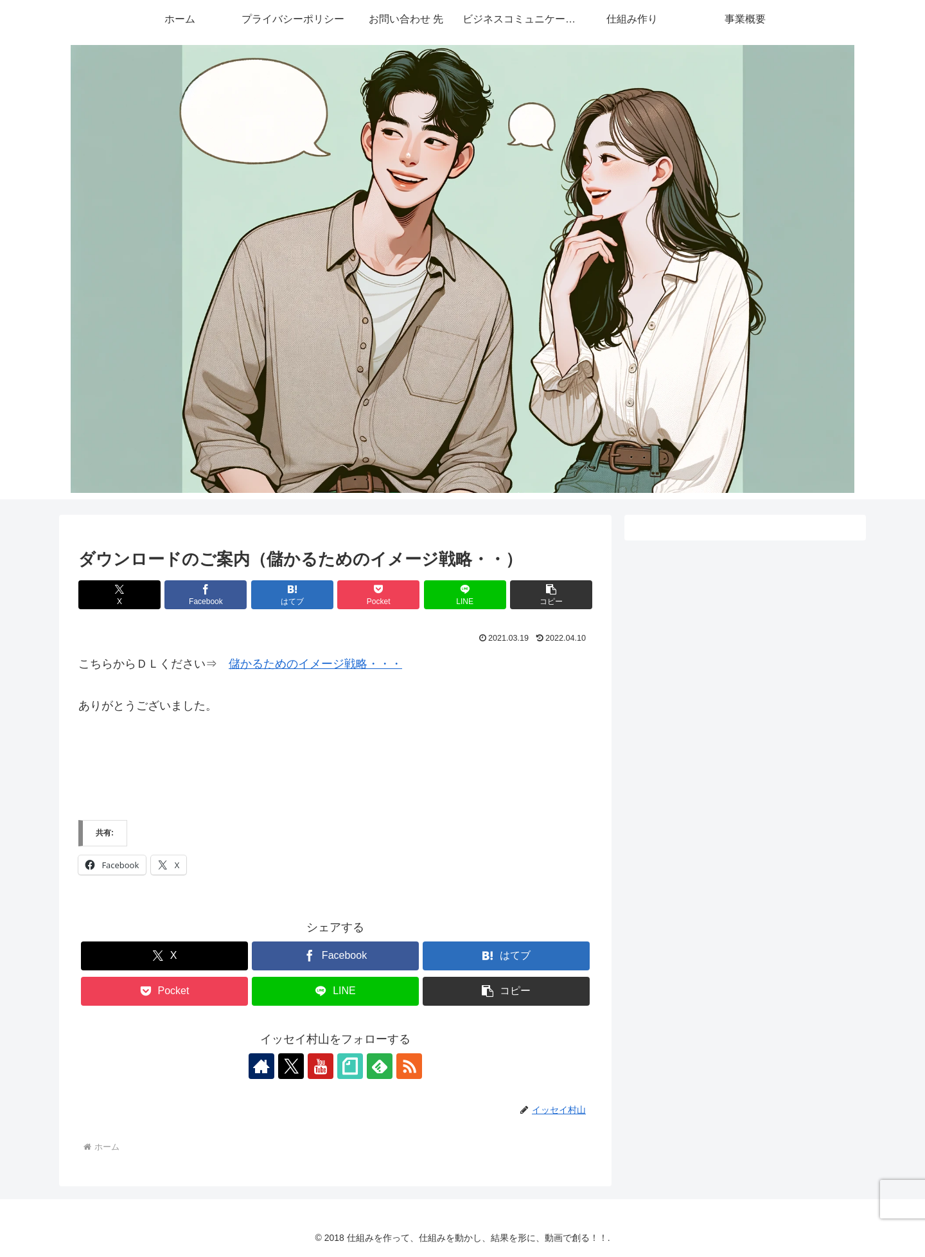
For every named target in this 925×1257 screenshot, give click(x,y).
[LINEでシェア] (465, 594)
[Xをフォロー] (291, 1066)
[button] (551, 594)
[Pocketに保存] (378, 594)
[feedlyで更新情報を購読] (379, 1066)
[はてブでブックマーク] (292, 594)
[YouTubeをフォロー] (320, 1066)
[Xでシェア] (119, 594)
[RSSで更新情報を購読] (409, 1066)
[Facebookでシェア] (205, 594)
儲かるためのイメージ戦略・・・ (315, 663)
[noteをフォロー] (350, 1066)
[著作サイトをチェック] (261, 1066)
